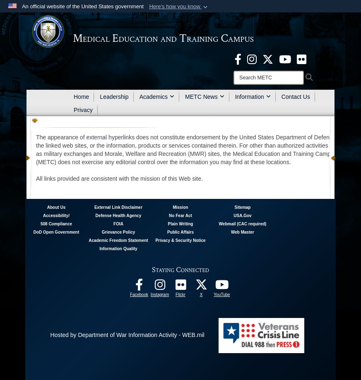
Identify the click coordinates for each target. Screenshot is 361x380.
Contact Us (296, 96)
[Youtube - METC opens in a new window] (285, 58)
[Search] (268, 78)
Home (81, 96)
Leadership (114, 96)
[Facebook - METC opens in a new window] (238, 58)
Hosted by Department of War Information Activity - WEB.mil (128, 335)
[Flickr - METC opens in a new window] (301, 58)
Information (253, 96)
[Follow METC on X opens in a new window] (201, 287)
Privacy (83, 110)
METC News (204, 96)
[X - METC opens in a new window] (267, 58)
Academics (157, 96)
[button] (179, 6)
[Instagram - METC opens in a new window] (252, 58)
